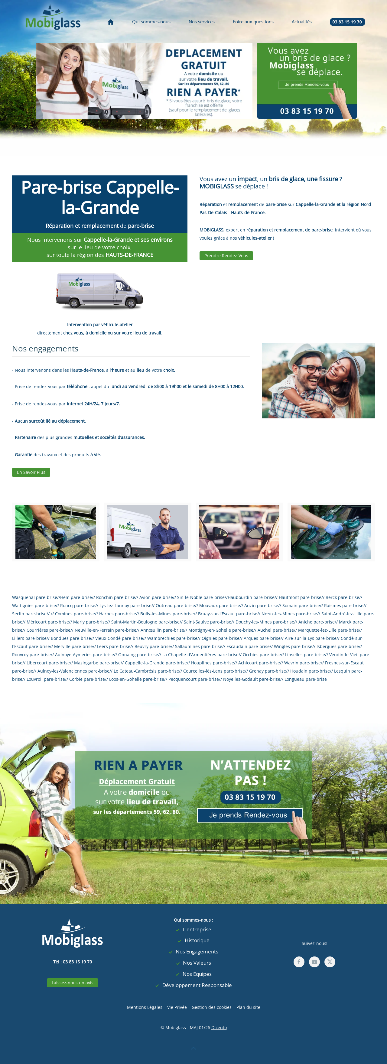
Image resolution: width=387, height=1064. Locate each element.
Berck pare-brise (342, 597)
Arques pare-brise (262, 638)
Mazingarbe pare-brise (97, 663)
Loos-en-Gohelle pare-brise (136, 679)
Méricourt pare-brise (48, 622)
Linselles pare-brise (305, 654)
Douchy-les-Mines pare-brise (265, 622)
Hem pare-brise (76, 597)
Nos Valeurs (193, 963)
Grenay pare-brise (267, 671)
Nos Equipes (193, 974)
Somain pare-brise (301, 605)
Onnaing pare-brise (138, 654)
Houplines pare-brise (212, 663)
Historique (193, 940)
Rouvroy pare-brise (31, 654)
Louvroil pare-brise (46, 679)
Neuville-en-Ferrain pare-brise (105, 630)
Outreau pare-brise (175, 605)
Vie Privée (177, 1007)
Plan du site (248, 1007)
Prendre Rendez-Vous (226, 255)
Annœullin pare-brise (162, 630)
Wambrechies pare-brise (172, 638)
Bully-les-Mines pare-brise (167, 614)
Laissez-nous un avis (72, 983)
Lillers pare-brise (29, 638)
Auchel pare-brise (276, 630)
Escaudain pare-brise (248, 646)
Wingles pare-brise (293, 646)
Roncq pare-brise (77, 605)
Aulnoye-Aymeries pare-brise (84, 654)
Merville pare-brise (73, 646)
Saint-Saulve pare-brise (207, 622)
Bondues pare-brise (71, 638)
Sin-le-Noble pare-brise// (202, 597)
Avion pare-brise (156, 597)
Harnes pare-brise (117, 614)
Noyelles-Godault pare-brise (251, 679)
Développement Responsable (193, 985)
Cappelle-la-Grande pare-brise (156, 663)
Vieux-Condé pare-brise (119, 638)
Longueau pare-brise (306, 679)
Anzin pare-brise (261, 605)
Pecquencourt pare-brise (193, 679)
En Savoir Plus (31, 472)
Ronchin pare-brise (115, 597)
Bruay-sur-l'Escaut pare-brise (227, 614)
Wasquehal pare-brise (34, 597)
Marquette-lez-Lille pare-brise (328, 630)
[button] (193, 1048)
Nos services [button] (202, 21)
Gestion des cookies (212, 1007)
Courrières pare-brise (48, 630)
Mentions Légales (144, 1007)
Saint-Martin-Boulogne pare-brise (145, 622)
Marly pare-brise (90, 622)
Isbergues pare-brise (338, 646)
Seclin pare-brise (29, 614)
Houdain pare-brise (310, 671)
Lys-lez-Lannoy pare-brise (125, 605)
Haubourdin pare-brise (251, 597)
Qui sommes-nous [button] (151, 21)
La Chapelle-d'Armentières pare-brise (200, 654)
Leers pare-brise (113, 646)
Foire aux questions (253, 21)
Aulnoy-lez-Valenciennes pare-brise (73, 671)
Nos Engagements (193, 952)
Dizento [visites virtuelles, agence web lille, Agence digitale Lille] (219, 1027)
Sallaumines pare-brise (198, 646)
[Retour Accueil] (53, 21)
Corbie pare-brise (87, 679)
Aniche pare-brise (316, 622)
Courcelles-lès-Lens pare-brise (214, 671)
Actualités (302, 21)
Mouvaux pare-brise (219, 605)
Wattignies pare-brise (34, 605)
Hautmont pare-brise (300, 597)
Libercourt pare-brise (48, 663)
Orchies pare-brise (262, 654)
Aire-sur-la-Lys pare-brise (311, 638)
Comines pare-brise (75, 614)
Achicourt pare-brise (259, 663)
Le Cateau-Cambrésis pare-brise (146, 671)
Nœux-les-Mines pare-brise (289, 614)
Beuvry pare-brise (153, 646)
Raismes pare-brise (343, 605)
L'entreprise (193, 930)
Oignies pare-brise (220, 638)
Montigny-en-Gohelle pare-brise (220, 630)
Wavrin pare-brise (302, 663)
